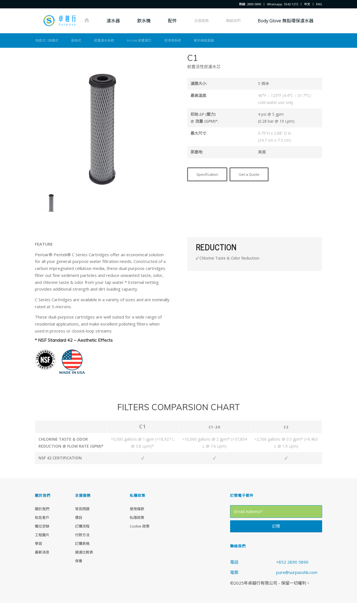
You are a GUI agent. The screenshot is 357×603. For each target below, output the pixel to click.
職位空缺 (42, 526)
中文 (307, 4)
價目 (78, 517)
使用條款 (137, 508)
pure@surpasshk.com (296, 572)
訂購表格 (82, 543)
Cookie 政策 (139, 526)
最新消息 (42, 552)
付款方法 (82, 534)
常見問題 (82, 508)
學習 (38, 543)
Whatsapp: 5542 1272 (282, 4)
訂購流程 (82, 526)
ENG (319, 4)
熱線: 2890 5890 (250, 4)
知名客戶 (42, 517)
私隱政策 (137, 517)
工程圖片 (42, 534)
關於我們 (42, 508)
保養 (78, 560)
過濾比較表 (84, 552)
